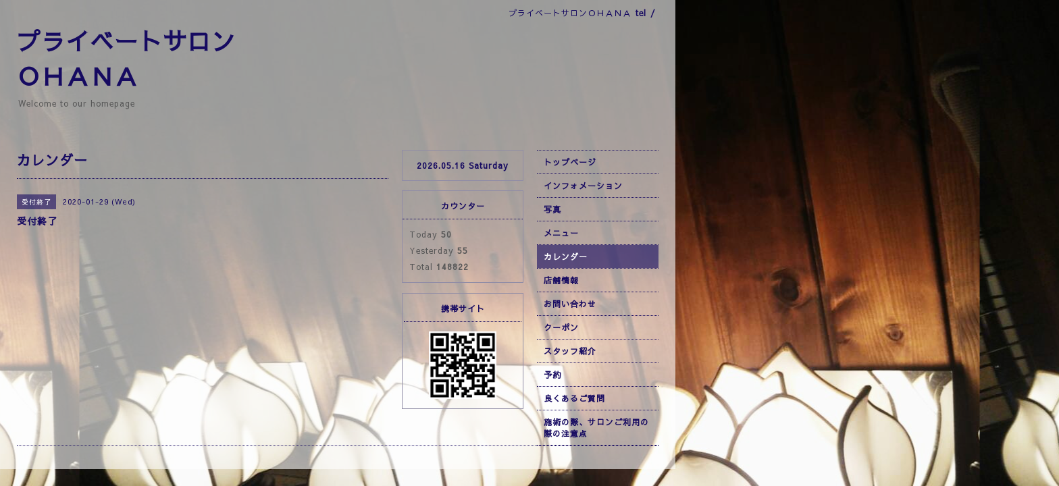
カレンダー (566, 256)
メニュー (561, 232)
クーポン (561, 327)
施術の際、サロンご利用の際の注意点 (596, 427)
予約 (552, 374)
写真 (552, 209)
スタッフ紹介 (570, 351)
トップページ (570, 162)
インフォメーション (583, 185)
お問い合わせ (570, 303)
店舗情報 (561, 280)
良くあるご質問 (574, 398)
